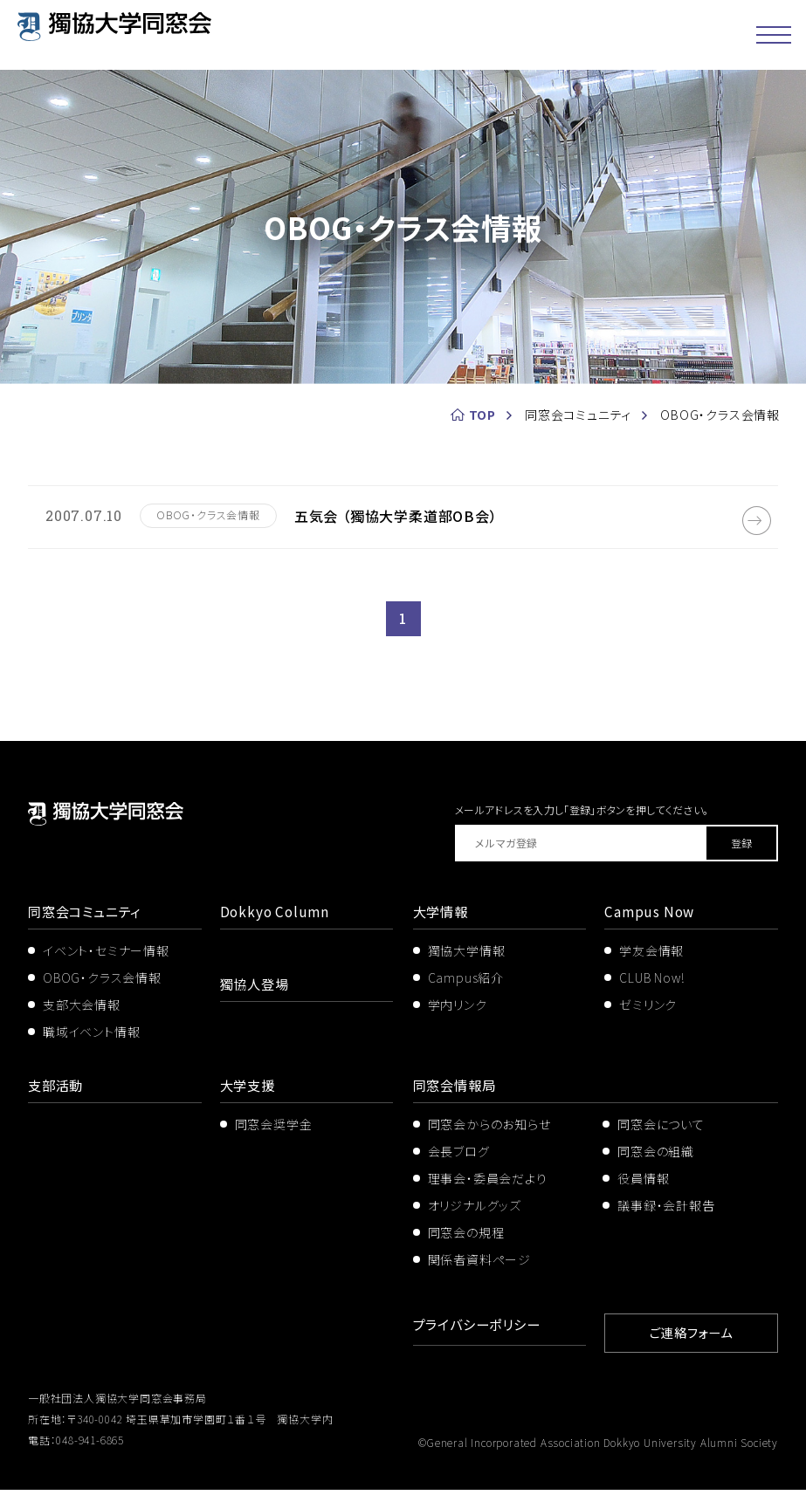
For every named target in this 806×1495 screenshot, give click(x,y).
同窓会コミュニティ (88, 919)
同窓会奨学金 (274, 1133)
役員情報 (643, 1186)
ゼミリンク (648, 1012)
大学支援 (249, 1093)
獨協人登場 (256, 991)
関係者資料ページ (479, 1267)
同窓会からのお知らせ (489, 1133)
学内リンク (457, 1012)
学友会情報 (651, 958)
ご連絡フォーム (691, 1338)
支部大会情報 (82, 1012)
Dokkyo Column (277, 919)
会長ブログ (459, 1159)
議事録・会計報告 (665, 1213)
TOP (482, 414)
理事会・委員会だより (488, 1186)
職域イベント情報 (91, 1039)
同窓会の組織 (655, 1159)
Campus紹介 (466, 985)
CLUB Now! (651, 985)
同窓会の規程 (466, 1240)
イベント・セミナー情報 (106, 958)
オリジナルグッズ (474, 1213)
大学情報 (442, 919)
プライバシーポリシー (481, 1331)
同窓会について (661, 1133)
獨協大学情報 (467, 958)
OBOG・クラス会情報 (102, 985)
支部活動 (57, 1093)
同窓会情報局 (457, 1093)
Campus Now (651, 919)
